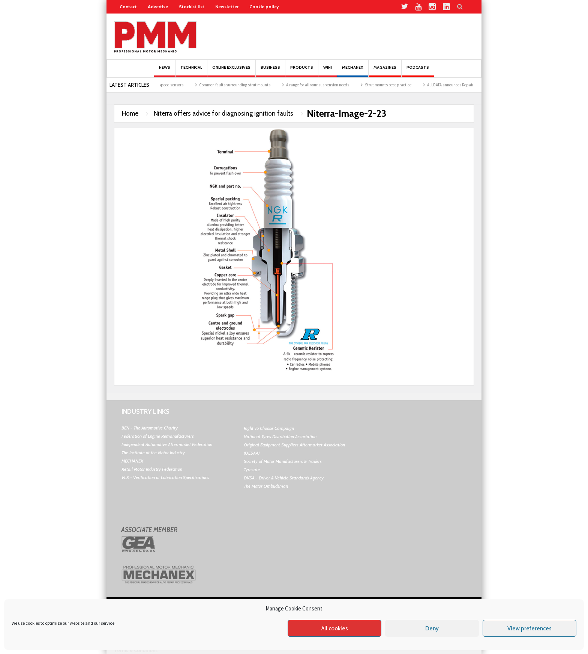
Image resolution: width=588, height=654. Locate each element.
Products (301, 71)
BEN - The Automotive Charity (150, 428)
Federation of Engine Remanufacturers (158, 436)
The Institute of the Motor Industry (153, 452)
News (164, 71)
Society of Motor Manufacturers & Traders (283, 461)
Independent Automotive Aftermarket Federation (167, 444)
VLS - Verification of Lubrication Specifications (165, 477)
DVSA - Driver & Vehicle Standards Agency (284, 478)
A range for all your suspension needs (322, 84)
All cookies (334, 628)
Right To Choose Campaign (269, 428)
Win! (327, 71)
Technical (191, 71)
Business (270, 71)
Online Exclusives (231, 71)
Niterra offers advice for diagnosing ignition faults (223, 113)
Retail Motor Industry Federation (152, 469)
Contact (128, 6)
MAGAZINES (385, 71)
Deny (432, 628)
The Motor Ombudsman (266, 486)
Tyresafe (252, 469)
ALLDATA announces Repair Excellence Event (469, 84)
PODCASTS (418, 71)
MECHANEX (132, 461)
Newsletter (226, 6)
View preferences (529, 628)
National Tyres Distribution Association (280, 436)
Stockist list (191, 6)
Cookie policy (264, 6)
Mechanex (352, 71)
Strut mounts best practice (392, 84)
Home (130, 113)
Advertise (158, 6)
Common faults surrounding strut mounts (239, 84)
